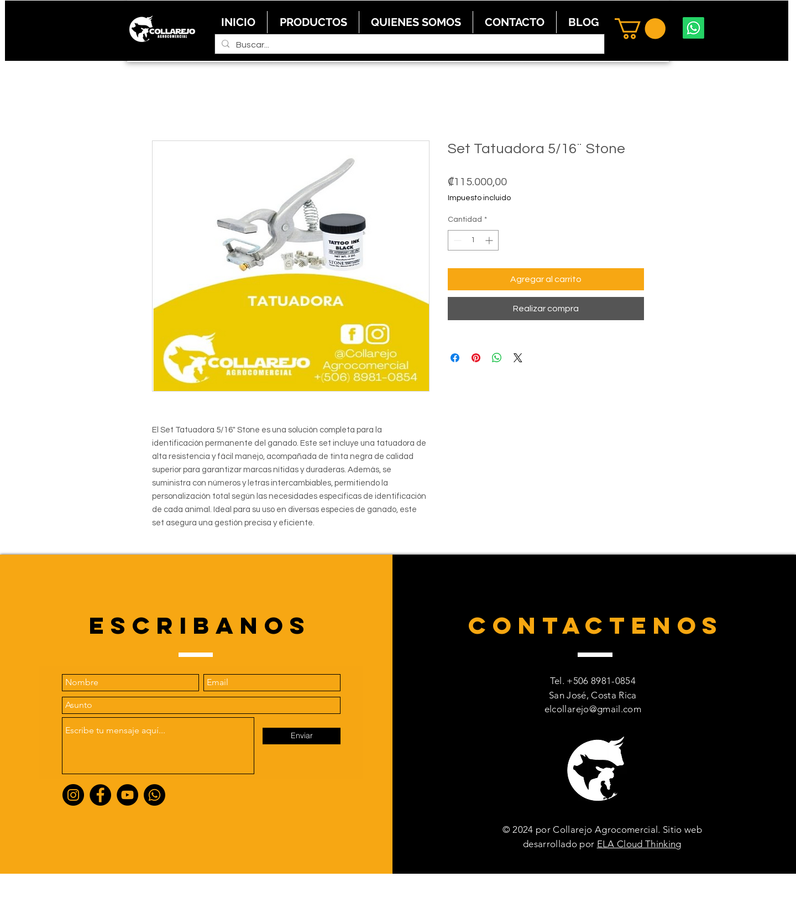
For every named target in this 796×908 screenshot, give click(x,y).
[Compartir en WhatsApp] (497, 357)
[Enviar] (302, 736)
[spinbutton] (473, 240)
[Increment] (490, 240)
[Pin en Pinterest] (476, 357)
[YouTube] (127, 795)
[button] (640, 28)
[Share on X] (518, 357)
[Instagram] (73, 795)
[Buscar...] (408, 44)
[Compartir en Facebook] (455, 357)
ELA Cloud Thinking (639, 843)
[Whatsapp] (693, 28)
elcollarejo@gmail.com (592, 708)
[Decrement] (456, 240)
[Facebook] (100, 795)
